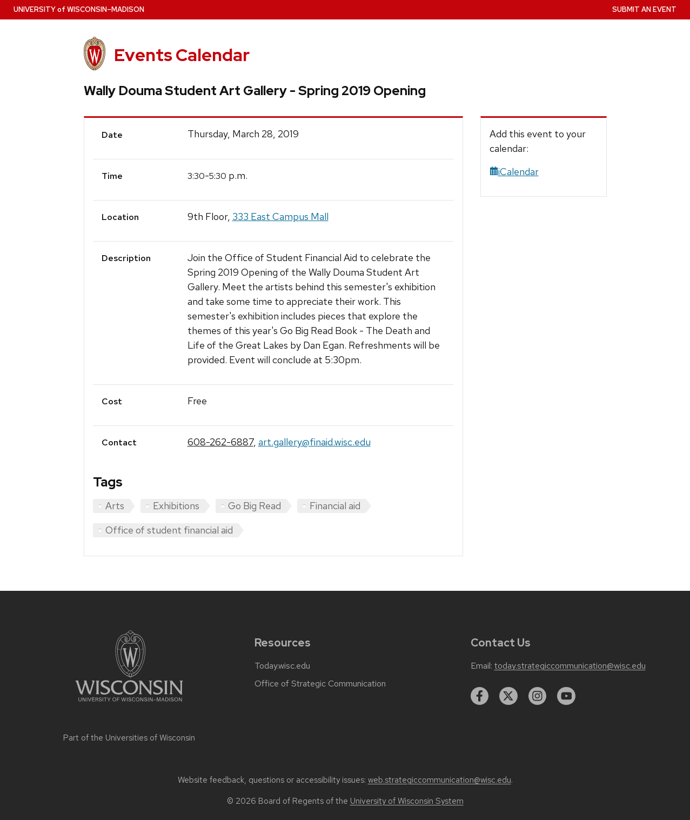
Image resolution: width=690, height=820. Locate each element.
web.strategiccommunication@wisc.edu (439, 780)
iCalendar (514, 171)
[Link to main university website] (129, 703)
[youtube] (566, 696)
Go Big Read (254, 505)
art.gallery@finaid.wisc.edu (314, 442)
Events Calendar (182, 54)
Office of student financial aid (169, 530)
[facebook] (480, 696)
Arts (114, 505)
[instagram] (537, 696)
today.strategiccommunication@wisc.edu (570, 666)
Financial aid (335, 505)
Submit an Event (644, 9)
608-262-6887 (220, 442)
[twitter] (508, 696)
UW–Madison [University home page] (79, 9)
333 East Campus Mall (280, 216)
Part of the (129, 737)
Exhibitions (176, 505)
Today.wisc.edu (282, 666)
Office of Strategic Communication (320, 683)
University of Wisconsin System (407, 801)
